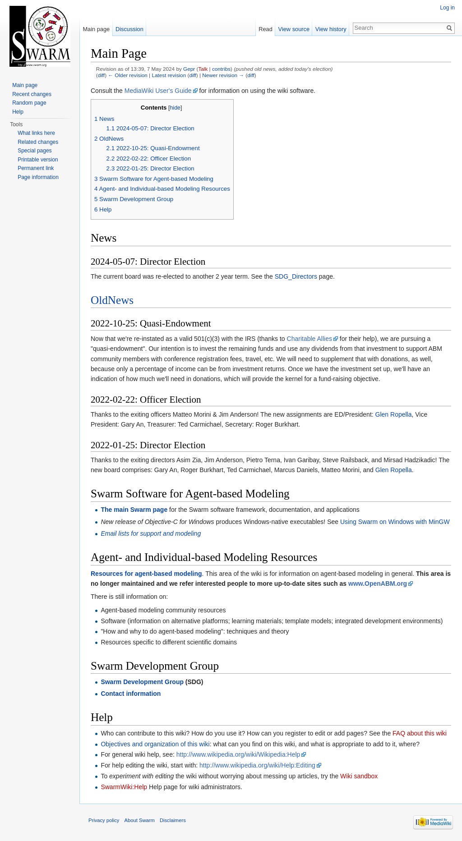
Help (17, 112)
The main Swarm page (134, 509)
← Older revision (128, 75)
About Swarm (140, 820)
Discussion (129, 29)
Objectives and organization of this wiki (155, 744)
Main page (96, 29)
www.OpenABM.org (377, 583)
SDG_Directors (296, 276)
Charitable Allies (309, 338)
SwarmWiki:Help (124, 786)
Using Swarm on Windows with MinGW (395, 521)
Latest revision (169, 75)
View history (330, 29)
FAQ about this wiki (420, 733)
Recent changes (31, 94)
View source (294, 29)
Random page (29, 103)
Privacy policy (103, 820)
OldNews (112, 300)
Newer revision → (223, 75)
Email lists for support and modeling (151, 533)
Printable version (38, 159)
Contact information (131, 693)
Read (266, 29)
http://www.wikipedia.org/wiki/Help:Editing (257, 765)
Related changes (38, 142)
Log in (447, 8)
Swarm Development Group (142, 681)
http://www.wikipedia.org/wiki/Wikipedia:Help (238, 754)
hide (175, 108)
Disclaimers (173, 820)
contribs (221, 69)
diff (101, 75)
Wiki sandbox (359, 776)
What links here (36, 133)
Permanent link (36, 168)
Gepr (189, 69)
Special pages (34, 150)
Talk (203, 69)
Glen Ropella (393, 414)
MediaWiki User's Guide (158, 90)
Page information (38, 177)
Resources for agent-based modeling (146, 573)
